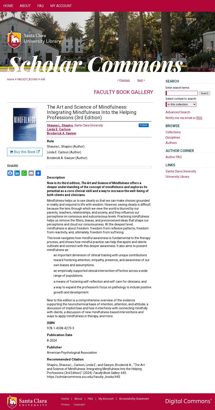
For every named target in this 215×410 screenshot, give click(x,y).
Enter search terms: (178, 87)
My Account (106, 398)
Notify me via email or (184, 118)
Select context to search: (181, 98)
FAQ (90, 398)
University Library (177, 176)
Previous (124, 80)
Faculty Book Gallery (123, 92)
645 (43, 79)
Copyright (79, 404)
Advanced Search (178, 112)
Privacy (65, 404)
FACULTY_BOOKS (27, 79)
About (78, 398)
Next (140, 80)
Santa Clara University (181, 171)
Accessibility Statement (134, 398)
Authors (171, 143)
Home (10, 79)
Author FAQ (174, 157)
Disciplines (173, 137)
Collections (173, 132)
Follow (143, 125)
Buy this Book (25, 152)
